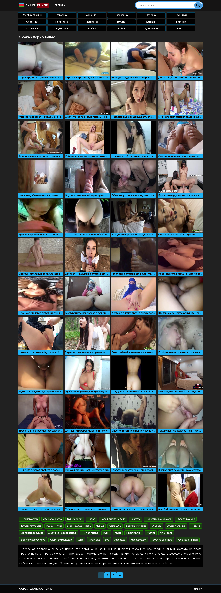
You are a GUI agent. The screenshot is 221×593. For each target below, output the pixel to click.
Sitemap (198, 589)
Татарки (121, 22)
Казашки (151, 22)
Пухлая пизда (90, 533)
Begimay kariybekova (33, 539)
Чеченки (151, 15)
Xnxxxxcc (119, 539)
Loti (107, 539)
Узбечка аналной (187, 539)
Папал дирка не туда (112, 519)
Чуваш (100, 526)
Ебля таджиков (186, 519)
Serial (80, 539)
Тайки (121, 28)
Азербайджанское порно (36, 589)
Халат (118, 533)
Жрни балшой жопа (79, 526)
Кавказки (62, 15)
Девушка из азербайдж (62, 533)
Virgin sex (94, 539)
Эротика (181, 28)
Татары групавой (31, 526)
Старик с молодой (61, 539)
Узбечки (181, 22)
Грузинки (181, 15)
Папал (91, 519)
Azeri (33, 5)
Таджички (62, 28)
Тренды (60, 5)
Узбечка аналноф (162, 539)
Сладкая (157, 526)
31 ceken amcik (29, 519)
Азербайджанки (32, 15)
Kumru (151, 533)
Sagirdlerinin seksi (136, 526)
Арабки (91, 28)
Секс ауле (115, 526)
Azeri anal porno (52, 519)
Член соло (166, 533)
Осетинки (32, 22)
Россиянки (62, 22)
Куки (106, 533)
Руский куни (54, 526)
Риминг (195, 526)
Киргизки (32, 28)
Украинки (92, 22)
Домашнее (151, 28)
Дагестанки (122, 15)
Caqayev (135, 519)
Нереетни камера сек (158, 519)
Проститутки (133, 533)
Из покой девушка (32, 533)
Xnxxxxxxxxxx (138, 539)
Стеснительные (176, 526)
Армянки (91, 15)
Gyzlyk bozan (74, 519)
